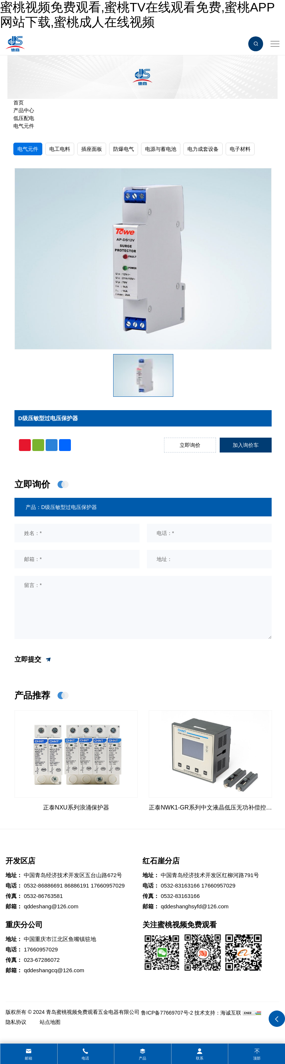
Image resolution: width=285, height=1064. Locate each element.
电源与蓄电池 (160, 149)
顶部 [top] (257, 1058)
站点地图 (50, 1022)
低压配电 (23, 118)
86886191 (76, 885)
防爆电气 (123, 149)
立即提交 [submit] (33, 659)
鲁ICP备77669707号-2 (167, 1013)
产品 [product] (142, 1058)
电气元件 (23, 126)
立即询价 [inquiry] (190, 445)
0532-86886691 (43, 885)
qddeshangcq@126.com (54, 970)
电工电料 (59, 149)
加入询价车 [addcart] (246, 445)
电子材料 (240, 149)
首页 (18, 103)
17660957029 (108, 885)
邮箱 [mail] (28, 1058)
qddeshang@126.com (51, 906)
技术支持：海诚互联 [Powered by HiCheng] (217, 1013)
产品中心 (23, 110)
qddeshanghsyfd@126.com (195, 906)
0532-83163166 (180, 885)
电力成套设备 (203, 149)
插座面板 (91, 149)
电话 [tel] (85, 1058)
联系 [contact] (199, 1058)
